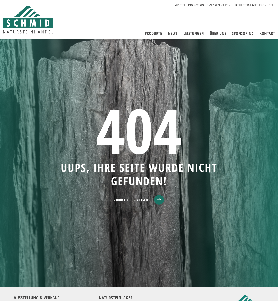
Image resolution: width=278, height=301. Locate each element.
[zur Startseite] (28, 19)
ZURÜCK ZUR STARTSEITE (132, 199)
